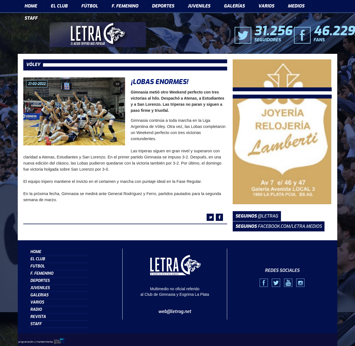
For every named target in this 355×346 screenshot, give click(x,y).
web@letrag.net (174, 311)
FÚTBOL (89, 6)
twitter (210, 217)
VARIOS (266, 6)
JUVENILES (199, 6)
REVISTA (38, 316)
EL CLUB (59, 6)
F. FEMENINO (124, 6)
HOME (30, 6)
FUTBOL (37, 266)
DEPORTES (163, 6)
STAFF (30, 18)
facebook (219, 217)
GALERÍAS (234, 6)
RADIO (36, 309)
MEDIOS (296, 6)
